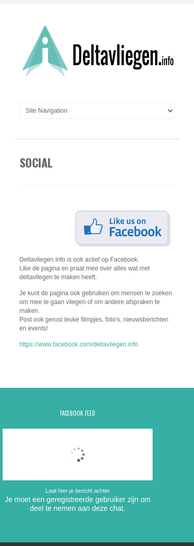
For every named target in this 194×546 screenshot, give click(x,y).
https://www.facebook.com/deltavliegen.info (79, 344)
